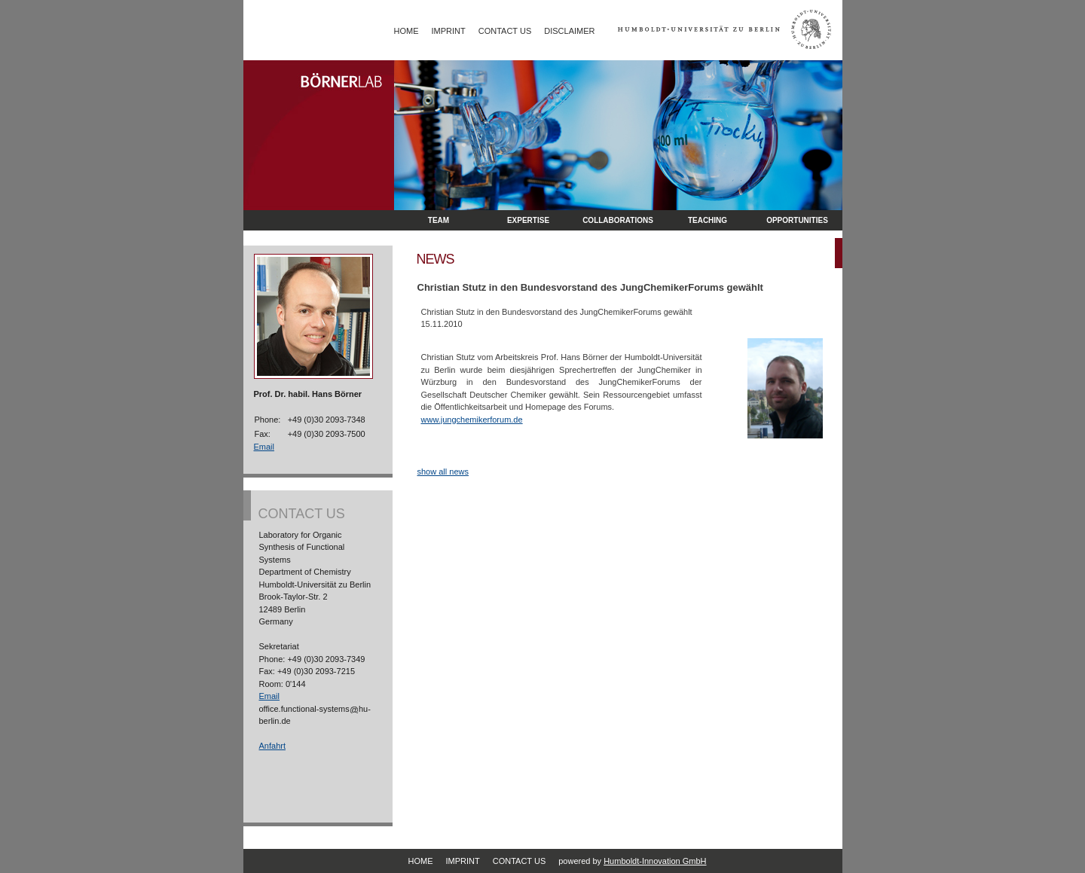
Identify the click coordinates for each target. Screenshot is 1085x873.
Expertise (528, 220)
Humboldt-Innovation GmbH (655, 860)
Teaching (707, 220)
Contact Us (505, 30)
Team (438, 220)
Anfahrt (272, 745)
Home (406, 30)
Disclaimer (569, 30)
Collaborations (617, 220)
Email (264, 446)
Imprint (449, 30)
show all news (443, 471)
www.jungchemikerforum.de (472, 419)
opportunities (797, 220)
